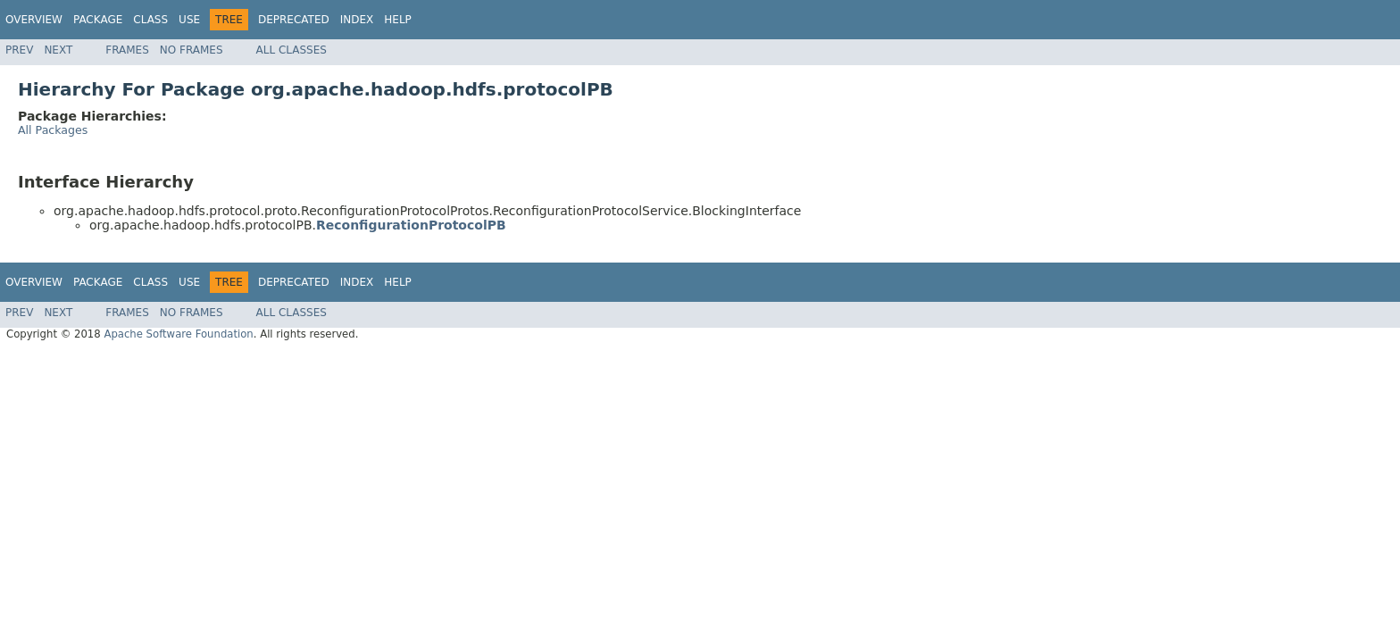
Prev (19, 50)
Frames (127, 50)
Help (398, 19)
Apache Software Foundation (178, 334)
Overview (33, 19)
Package (97, 19)
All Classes (291, 50)
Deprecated (293, 19)
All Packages (53, 130)
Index (357, 19)
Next (58, 50)
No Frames (191, 50)
